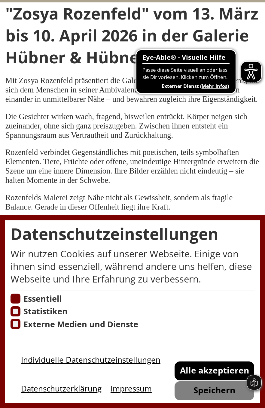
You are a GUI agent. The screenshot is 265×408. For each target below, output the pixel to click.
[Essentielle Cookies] (16, 299)
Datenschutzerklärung (61, 388)
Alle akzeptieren (214, 370)
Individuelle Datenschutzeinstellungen (90, 359)
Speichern (214, 390)
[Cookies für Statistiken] (16, 311)
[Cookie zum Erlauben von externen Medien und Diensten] (16, 324)
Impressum (131, 388)
